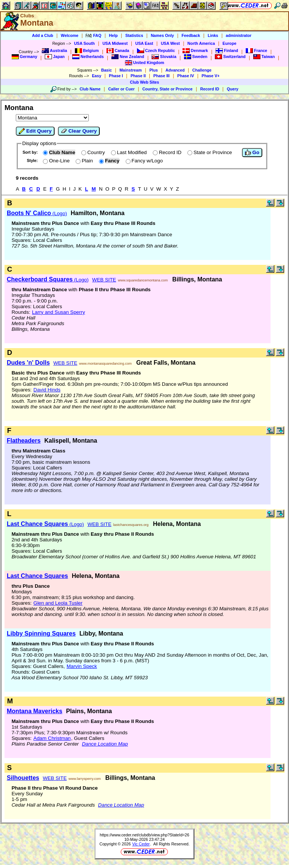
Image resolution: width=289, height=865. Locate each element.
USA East (144, 43)
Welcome (70, 35)
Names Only (162, 35)
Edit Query (35, 131)
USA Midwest (115, 43)
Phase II (138, 75)
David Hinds (47, 390)
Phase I (116, 75)
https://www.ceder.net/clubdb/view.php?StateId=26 (144, 835)
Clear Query (79, 131)
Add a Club (42, 35)
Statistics (134, 35)
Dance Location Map (105, 744)
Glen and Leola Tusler (57, 603)
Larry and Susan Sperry (58, 312)
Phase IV (185, 75)
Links (213, 35)
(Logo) (37, 213)
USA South (84, 43)
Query (233, 89)
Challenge (201, 70)
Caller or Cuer (121, 89)
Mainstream (130, 70)
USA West (170, 43)
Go (252, 153)
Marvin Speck (82, 666)
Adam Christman (52, 738)
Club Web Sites (144, 82)
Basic (106, 70)
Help (113, 35)
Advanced (175, 70)
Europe (229, 43)
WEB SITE (104, 280)
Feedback (191, 35)
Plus (153, 70)
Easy (96, 75)
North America (201, 43)
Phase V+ (211, 75)
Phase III (162, 75)
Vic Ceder (141, 844)
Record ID (209, 89)
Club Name (89, 89)
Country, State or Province (167, 89)
